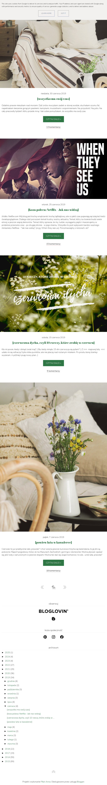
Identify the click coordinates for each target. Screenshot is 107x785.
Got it (63, 13)
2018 (7, 749)
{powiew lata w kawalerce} (19, 721)
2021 (7, 669)
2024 (7, 656)
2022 (7, 665)
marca (10, 735)
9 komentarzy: (53, 371)
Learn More (46, 13)
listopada (12, 685)
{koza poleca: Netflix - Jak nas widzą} (24, 713)
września (11, 693)
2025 (7, 652)
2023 (7, 660)
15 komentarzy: (53, 243)
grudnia (11, 681)
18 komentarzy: (53, 570)
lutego (10, 739)
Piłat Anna (46, 781)
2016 (7, 757)
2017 (7, 753)
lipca (9, 702)
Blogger (80, 781)
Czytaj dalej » (53, 119)
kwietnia (11, 731)
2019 (7, 677)
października (13, 689)
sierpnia (11, 697)
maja (9, 727)
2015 (7, 761)
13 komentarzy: (53, 127)
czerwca (11, 706)
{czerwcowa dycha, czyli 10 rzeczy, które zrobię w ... (30, 717)
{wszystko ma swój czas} (18, 709)
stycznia (11, 743)
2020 (7, 673)
